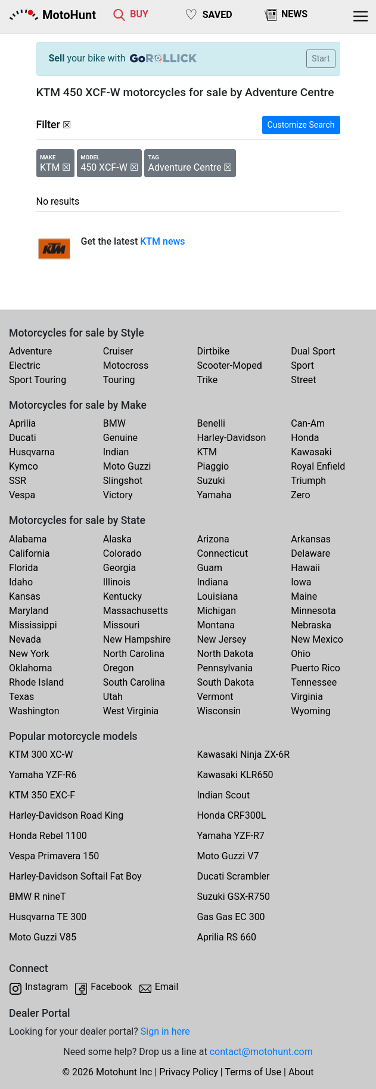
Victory (118, 495)
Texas (21, 696)
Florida (23, 567)
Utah (113, 696)
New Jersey (222, 639)
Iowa (301, 582)
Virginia (307, 696)
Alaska (117, 539)
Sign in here (165, 1031)
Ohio (300, 653)
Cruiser (118, 351)
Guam (209, 567)
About (301, 1072)
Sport (302, 365)
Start (321, 58)
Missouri (121, 625)
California (29, 553)
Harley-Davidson (231, 437)
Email (167, 986)
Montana (216, 625)
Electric (25, 365)
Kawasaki (311, 452)
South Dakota (225, 682)
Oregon (118, 668)
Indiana (212, 582)
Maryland (28, 610)
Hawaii (305, 567)
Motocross (126, 365)
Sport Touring (37, 379)
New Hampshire (137, 639)
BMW (114, 423)
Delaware (310, 553)
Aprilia (22, 423)
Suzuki (211, 480)
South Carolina (134, 682)
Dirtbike (213, 351)
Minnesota (313, 610)
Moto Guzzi (127, 466)
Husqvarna (32, 452)
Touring (119, 379)
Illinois (116, 582)
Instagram (46, 986)
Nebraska (311, 625)
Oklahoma (30, 668)
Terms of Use (253, 1072)
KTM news (162, 241)
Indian (116, 452)
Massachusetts (135, 610)
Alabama (27, 539)
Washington (34, 711)
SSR (17, 480)
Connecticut (222, 553)
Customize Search (301, 124)
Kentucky (122, 596)
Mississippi (33, 625)
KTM (207, 452)
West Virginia (131, 711)
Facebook (111, 986)
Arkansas (311, 539)
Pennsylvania (225, 668)
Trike (207, 379)
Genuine (120, 437)
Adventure (30, 351)
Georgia (119, 567)
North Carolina (133, 653)
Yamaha (214, 495)
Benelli (211, 423)
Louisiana (217, 596)
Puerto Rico (315, 668)
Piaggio (213, 466)
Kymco (23, 466)
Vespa (22, 495)
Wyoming (311, 711)
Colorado (122, 553)
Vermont (215, 696)
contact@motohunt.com (261, 1051)
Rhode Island (36, 682)
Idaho (21, 582)
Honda (305, 437)
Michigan (216, 610)
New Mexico (317, 639)
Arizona (213, 539)
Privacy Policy (188, 1072)
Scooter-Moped (229, 365)
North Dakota (225, 653)
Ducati (22, 437)
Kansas (25, 596)
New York (29, 653)
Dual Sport (313, 351)
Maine (304, 596)
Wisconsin (219, 711)
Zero (300, 495)
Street (303, 379)
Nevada (25, 639)
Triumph (308, 480)
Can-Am (308, 423)
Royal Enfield (318, 466)
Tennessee (314, 682)
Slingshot (123, 480)
